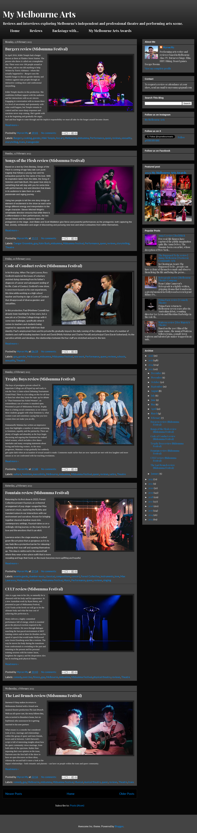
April (154, 408)
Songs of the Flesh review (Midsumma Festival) (45, 160)
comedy (17, 677)
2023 (150, 369)
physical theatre (102, 677)
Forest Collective (90, 576)
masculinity (39, 474)
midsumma (83, 137)
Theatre (9, 247)
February (156, 417)
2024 (150, 364)
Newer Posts (13, 793)
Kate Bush (44, 243)
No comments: (49, 132)
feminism (27, 474)
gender (37, 137)
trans (22, 141)
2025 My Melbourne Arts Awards (165, 172)
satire (112, 474)
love (117, 576)
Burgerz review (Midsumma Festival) (36, 48)
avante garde (20, 576)
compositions (63, 576)
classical (50, 576)
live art (60, 137)
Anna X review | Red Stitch (171, 235)
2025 (150, 360)
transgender (32, 141)
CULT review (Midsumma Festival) (34, 588)
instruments (107, 576)
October (155, 382)
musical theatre (92, 782)
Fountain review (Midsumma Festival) (37, 492)
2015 (150, 510)
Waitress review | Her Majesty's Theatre (174, 324)
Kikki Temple (48, 137)
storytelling (11, 141)
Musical (79, 782)
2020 (151, 488)
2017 (150, 501)
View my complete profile (158, 68)
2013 (150, 519)
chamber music (37, 576)
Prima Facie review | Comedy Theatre (173, 301)
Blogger (119, 826)
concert (75, 576)
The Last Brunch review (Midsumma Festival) (43, 695)
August (155, 391)
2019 (151, 492)
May (153, 404)
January (155, 473)
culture (17, 474)
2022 (150, 479)
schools (121, 356)
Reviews (36, 30)
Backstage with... (65, 30)
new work (79, 356)
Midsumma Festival (73, 243)
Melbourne (71, 137)
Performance (97, 137)
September (157, 386)
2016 (151, 506)
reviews (116, 137)
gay (36, 243)
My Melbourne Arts (39, 14)
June (153, 400)
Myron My (168, 47)
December (156, 373)
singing (107, 580)
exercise (27, 677)
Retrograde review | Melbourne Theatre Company (174, 279)
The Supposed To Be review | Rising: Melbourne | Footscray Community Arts (173, 258)
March (154, 413)
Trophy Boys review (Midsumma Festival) (40, 378)
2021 (150, 483)
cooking (27, 137)
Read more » (12, 125)
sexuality (126, 137)
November (157, 377)
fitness (36, 677)
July (153, 395)
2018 (151, 497)
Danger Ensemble (23, 243)
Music (67, 580)
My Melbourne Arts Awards (110, 30)
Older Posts (126, 793)
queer (108, 137)
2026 (151, 355)
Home (15, 30)
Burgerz (17, 137)
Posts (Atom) (77, 805)
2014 (150, 515)
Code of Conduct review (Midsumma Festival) (43, 265)
